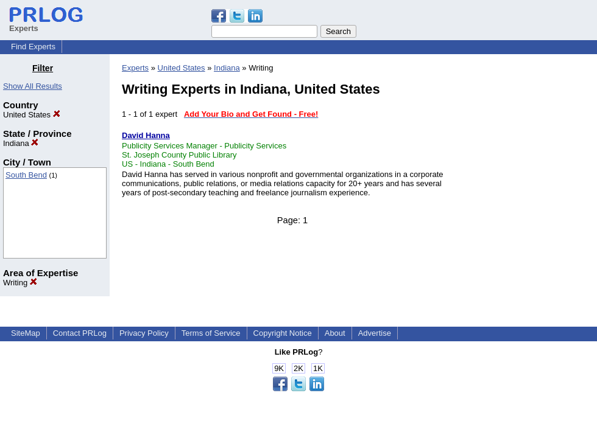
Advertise (374, 333)
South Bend (26, 174)
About (335, 333)
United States (31, 114)
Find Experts (33, 46)
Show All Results (32, 86)
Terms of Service (211, 333)
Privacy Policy (144, 333)
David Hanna (146, 135)
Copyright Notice (282, 333)
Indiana (20, 143)
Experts (135, 67)
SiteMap (25, 333)
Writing (20, 282)
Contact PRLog (80, 333)
